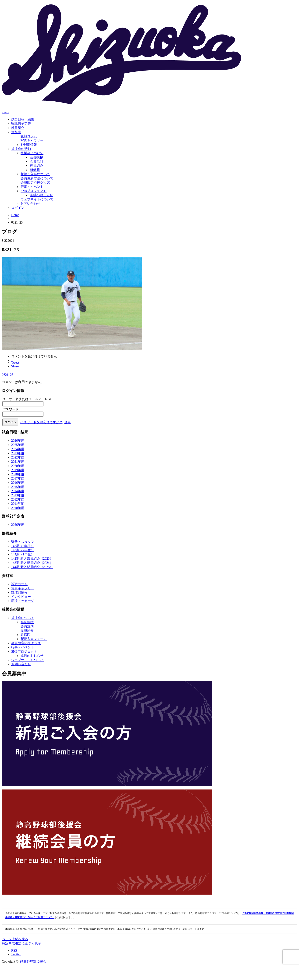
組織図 (35, 170)
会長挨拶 (36, 157)
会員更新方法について (37, 178)
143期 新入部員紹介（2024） (32, 563)
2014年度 (17, 491)
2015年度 (17, 487)
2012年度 (17, 499)
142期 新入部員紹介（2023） (32, 558)
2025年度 (17, 445)
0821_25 (7, 375)
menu (5, 112)
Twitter (16, 954)
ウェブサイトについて (37, 199)
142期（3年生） (22, 546)
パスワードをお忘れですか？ (41, 422)
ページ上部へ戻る (15, 939)
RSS (14, 950)
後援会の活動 (21, 149)
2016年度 (17, 482)
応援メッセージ (22, 601)
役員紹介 (36, 165)
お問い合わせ (30, 203)
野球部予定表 (21, 123)
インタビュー (21, 596)
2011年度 (17, 503)
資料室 (16, 132)
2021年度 (17, 461)
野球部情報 (29, 144)
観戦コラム (29, 136)
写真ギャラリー (32, 140)
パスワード (10, 409)
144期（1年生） (22, 554)
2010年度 (17, 508)
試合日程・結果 (22, 119)
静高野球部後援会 (33, 961)
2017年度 (17, 478)
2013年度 (17, 495)
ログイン (17, 208)
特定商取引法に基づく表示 (21, 943)
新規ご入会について (35, 174)
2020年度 (17, 466)
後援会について (32, 153)
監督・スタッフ (22, 542)
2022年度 (17, 457)
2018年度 (17, 474)
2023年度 (17, 453)
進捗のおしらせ (41, 195)
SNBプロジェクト (33, 191)
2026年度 (17, 440)
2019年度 (17, 470)
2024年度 (17, 449)
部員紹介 (17, 128)
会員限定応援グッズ (35, 182)
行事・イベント (32, 186)
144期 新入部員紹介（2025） (32, 567)
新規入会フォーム (34, 639)
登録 (67, 422)
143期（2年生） (22, 550)
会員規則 (36, 161)
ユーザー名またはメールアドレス (26, 399)
